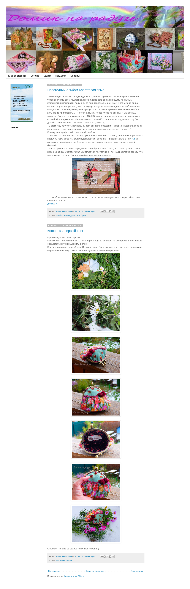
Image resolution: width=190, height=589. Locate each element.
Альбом (59, 215)
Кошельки (60, 560)
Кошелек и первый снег (65, 231)
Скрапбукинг (81, 215)
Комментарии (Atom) (74, 576)
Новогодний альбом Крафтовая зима (75, 90)
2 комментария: (89, 211)
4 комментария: (89, 556)
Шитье (69, 560)
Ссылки (47, 76)
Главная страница (17, 76)
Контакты (74, 76)
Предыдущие (136, 571)
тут (133, 138)
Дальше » (52, 203)
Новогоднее (69, 215)
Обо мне (35, 76)
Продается (60, 76)
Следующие (54, 571)
